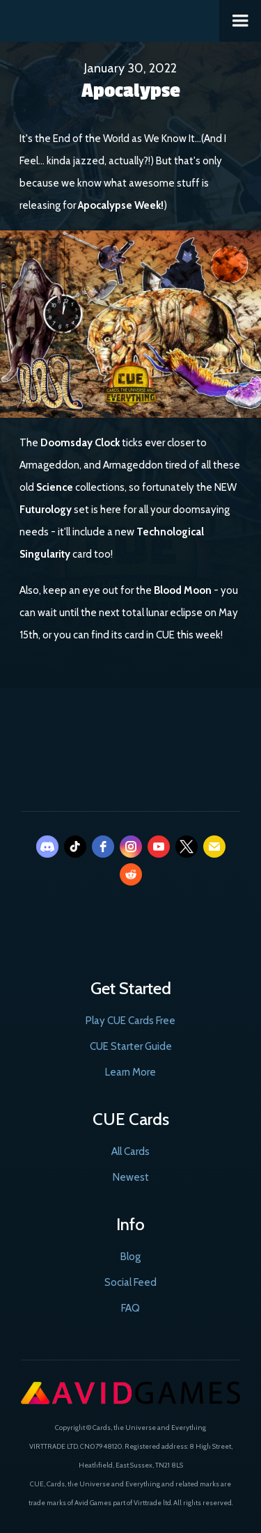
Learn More (130, 1072)
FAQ (130, 1308)
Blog (130, 1256)
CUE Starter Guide (131, 1046)
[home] (110, 18)
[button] (240, 21)
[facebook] (103, 846)
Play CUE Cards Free (130, 1020)
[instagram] (131, 846)
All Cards (130, 1151)
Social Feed (130, 1282)
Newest (131, 1177)
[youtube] (159, 846)
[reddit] (131, 874)
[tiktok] (75, 846)
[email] (214, 846)
